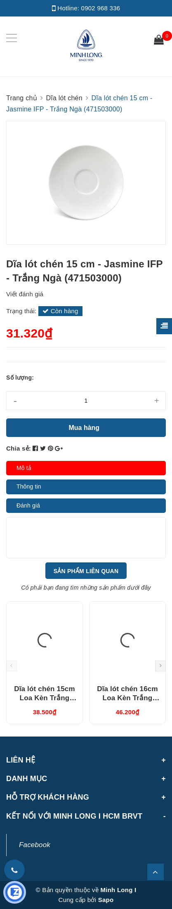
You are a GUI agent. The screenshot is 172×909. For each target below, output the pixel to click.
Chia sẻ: (18, 448)
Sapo (106, 899)
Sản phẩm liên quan (86, 571)
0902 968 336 (100, 8)
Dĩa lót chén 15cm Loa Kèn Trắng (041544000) (44, 698)
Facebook (34, 845)
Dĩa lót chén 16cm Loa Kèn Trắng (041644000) (127, 698)
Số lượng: (20, 377)
